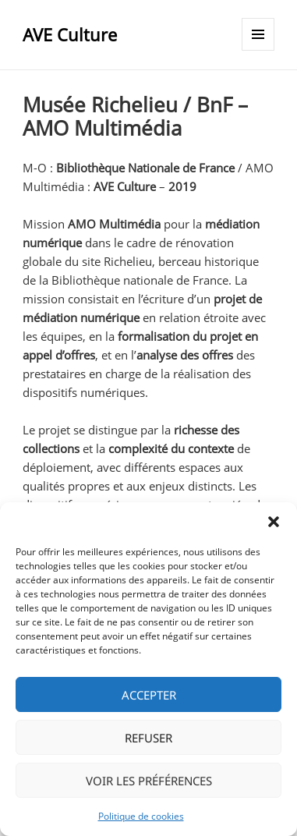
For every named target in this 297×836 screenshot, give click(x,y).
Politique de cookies (141, 816)
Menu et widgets (258, 50)
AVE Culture (70, 34)
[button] (273, 522)
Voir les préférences (149, 780)
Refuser (148, 738)
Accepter (149, 695)
